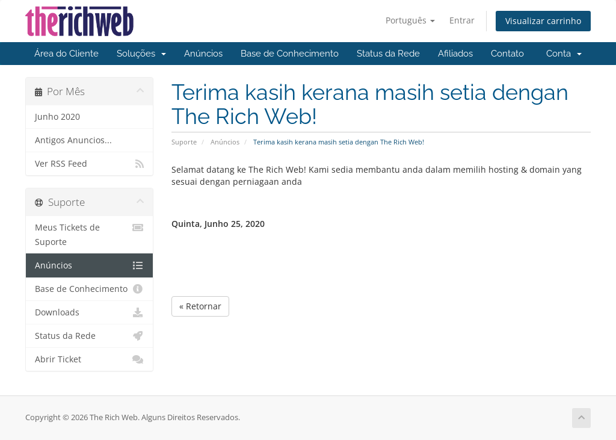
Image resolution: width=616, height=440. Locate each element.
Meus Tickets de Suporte (89, 233)
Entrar (462, 20)
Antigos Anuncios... (73, 140)
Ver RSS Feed (89, 163)
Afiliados (455, 53)
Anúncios (203, 53)
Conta (564, 53)
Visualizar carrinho (543, 20)
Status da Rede (388, 53)
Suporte (184, 141)
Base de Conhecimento (290, 53)
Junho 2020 (57, 116)
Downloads (89, 312)
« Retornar (200, 306)
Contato (507, 53)
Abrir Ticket (89, 359)
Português (410, 20)
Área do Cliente (66, 53)
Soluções (141, 53)
